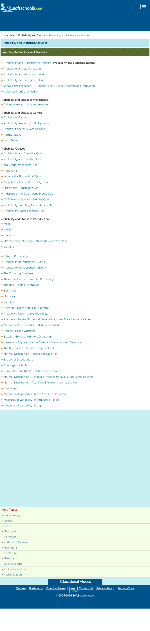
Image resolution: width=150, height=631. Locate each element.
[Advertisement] (75, 23)
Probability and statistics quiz (22, 68)
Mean (7, 223)
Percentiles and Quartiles (19, 330)
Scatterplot (11, 388)
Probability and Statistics (32, 35)
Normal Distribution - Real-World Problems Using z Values (41, 382)
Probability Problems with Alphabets (27, 123)
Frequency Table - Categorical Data (26, 313)
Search (75, 591)
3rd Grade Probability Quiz (20, 165)
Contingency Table (15, 365)
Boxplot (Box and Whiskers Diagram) (27, 336)
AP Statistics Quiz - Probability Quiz (26, 199)
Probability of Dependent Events (24, 262)
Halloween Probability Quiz (21, 187)
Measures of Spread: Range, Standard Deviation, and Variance (42, 342)
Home (4, 35)
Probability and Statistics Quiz (23, 153)
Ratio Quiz (10, 170)
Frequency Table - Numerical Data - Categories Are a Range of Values (47, 319)
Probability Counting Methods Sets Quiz (29, 205)
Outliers (9, 246)
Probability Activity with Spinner (24, 129)
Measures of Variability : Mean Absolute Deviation (35, 394)
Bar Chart (10, 290)
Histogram (10, 296)
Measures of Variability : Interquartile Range (31, 399)
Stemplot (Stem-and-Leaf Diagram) (26, 307)
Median (8, 229)
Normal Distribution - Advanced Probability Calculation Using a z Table (48, 376)
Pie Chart (9, 302)
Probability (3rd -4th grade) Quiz (24, 80)
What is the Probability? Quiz (22, 176)
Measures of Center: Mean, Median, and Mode (32, 325)
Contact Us (86, 588)
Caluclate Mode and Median (21, 91)
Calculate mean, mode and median (26, 104)
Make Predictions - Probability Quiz (26, 182)
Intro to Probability (16, 256)
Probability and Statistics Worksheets (27, 62)
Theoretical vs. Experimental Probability (29, 279)
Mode (7, 235)
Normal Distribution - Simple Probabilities (30, 353)
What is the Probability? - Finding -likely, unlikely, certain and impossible (49, 85)
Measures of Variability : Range (23, 405)
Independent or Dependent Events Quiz (28, 193)
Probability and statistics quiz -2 (24, 74)
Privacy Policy (105, 588)
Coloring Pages (56, 588)
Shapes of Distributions (18, 359)
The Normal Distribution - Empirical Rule (29, 348)
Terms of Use (126, 588)
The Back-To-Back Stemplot (21, 284)
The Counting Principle (18, 273)
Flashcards (11, 558)
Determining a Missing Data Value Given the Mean (36, 241)
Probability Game (15, 117)
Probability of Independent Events (25, 267)
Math (13, 35)
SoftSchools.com (83, 595)
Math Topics (11, 140)
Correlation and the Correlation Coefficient (31, 371)
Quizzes (21, 588)
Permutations (12, 134)
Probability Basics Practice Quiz (24, 210)
